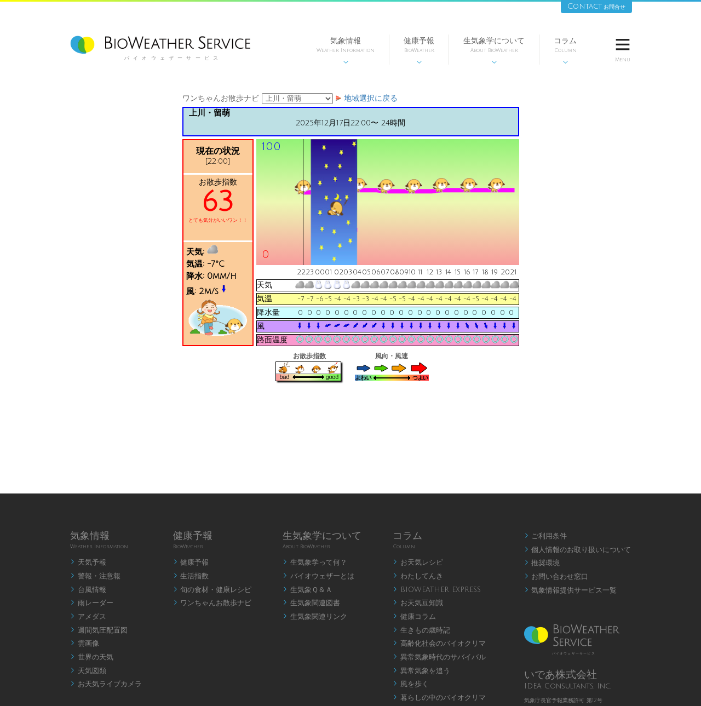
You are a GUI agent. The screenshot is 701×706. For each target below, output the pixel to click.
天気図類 (88, 671)
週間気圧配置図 (99, 630)
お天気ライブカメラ (106, 684)
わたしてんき (418, 576)
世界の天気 (91, 657)
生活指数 (191, 576)
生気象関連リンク (315, 617)
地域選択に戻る (371, 98)
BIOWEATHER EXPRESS (437, 590)
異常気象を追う (421, 671)
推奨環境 (542, 563)
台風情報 (88, 590)
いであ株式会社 (560, 674)
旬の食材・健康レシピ (212, 590)
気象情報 (346, 51)
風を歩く (411, 684)
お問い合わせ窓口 (556, 577)
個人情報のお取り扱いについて (577, 550)
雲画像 (84, 643)
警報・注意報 (95, 576)
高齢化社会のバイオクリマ (439, 643)
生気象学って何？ (315, 562)
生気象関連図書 (311, 603)
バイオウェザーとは (318, 576)
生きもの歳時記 (421, 630)
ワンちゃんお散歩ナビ (212, 603)
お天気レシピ (418, 562)
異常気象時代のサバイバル (439, 657)
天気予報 (88, 562)
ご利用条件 (545, 536)
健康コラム (414, 617)
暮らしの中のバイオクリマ (439, 698)
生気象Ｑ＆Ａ (307, 590)
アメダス (88, 617)
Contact (596, 6)
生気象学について (494, 51)
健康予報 (419, 51)
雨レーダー (91, 603)
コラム (565, 51)
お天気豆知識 (418, 603)
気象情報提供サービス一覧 (570, 590)
